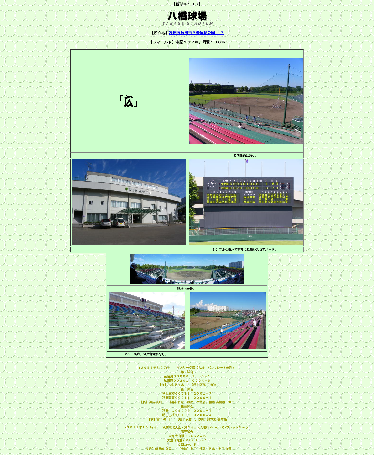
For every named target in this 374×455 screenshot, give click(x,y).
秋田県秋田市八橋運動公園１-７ (196, 33)
